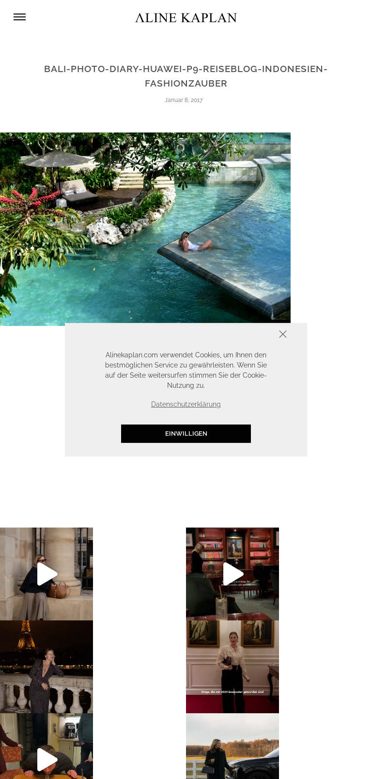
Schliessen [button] (252, 334)
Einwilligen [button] (186, 433)
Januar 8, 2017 (183, 100)
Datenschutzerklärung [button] (186, 404)
